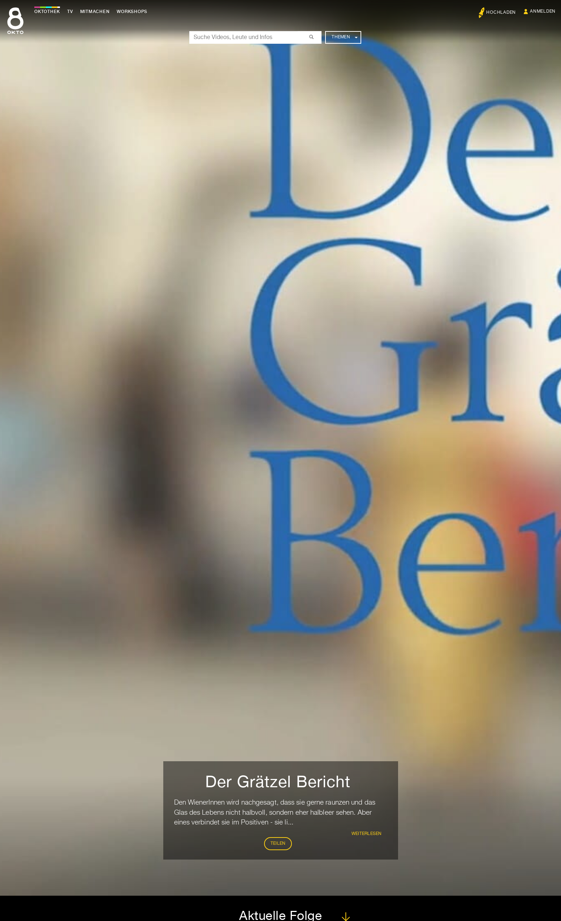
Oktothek (47, 11)
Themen (344, 37)
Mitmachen (95, 11)
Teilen (278, 843)
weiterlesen (366, 834)
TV (70, 11)
